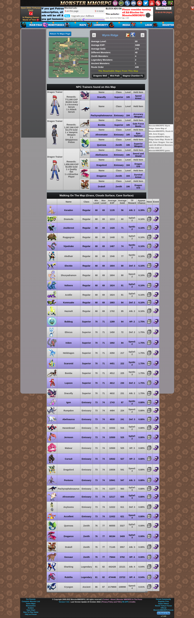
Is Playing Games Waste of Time (31, 18)
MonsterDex (31, 606)
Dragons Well (100, 75)
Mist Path (115, 75)
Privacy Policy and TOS (111, 602)
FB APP (125, 602)
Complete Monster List (31, 601)
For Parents (30, 599)
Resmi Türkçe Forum (163, 606)
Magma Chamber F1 (133, 75)
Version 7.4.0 (163, 8)
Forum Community (163, 599)
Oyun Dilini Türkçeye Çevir (31, 11)
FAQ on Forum (31, 614)
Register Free (163, 601)
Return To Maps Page (60, 34)
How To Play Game (30, 612)
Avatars (31, 608)
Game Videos (163, 603)
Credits (132, 602)
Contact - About (109, 599)
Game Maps (31, 603)
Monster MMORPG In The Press (129, 599)
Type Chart (30, 610)
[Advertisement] (97, 14)
